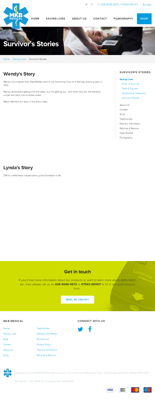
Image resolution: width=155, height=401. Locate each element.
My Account (43, 339)
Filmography (124, 18)
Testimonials (126, 119)
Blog (5, 339)
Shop (144, 18)
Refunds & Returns (129, 128)
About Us (79, 18)
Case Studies (126, 133)
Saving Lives (55, 18)
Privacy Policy (44, 344)
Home (35, 18)
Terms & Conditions (47, 350)
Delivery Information (130, 123)
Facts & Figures (130, 88)
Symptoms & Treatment (134, 93)
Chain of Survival (130, 84)
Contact (100, 18)
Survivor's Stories (130, 98)
